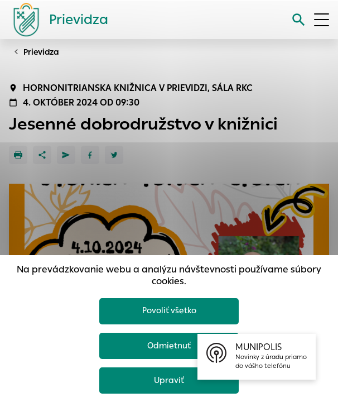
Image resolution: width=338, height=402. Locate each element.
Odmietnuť (169, 345)
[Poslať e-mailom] (66, 155)
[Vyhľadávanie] (298, 19)
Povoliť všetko (169, 310)
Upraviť (169, 380)
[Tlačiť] (18, 155)
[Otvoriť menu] (321, 19)
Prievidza (41, 52)
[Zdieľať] (42, 155)
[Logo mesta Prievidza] (56, 20)
